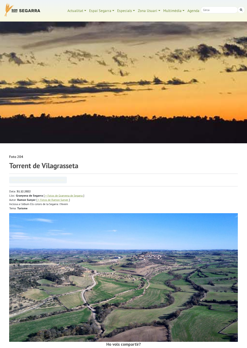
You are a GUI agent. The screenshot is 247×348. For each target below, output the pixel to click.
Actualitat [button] (75, 10)
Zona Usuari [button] (147, 10)
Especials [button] (124, 10)
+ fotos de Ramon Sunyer (53, 200)
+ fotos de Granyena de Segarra (63, 195)
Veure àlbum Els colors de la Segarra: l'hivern (38, 180)
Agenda (193, 10)
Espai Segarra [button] (100, 10)
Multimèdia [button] (172, 10)
